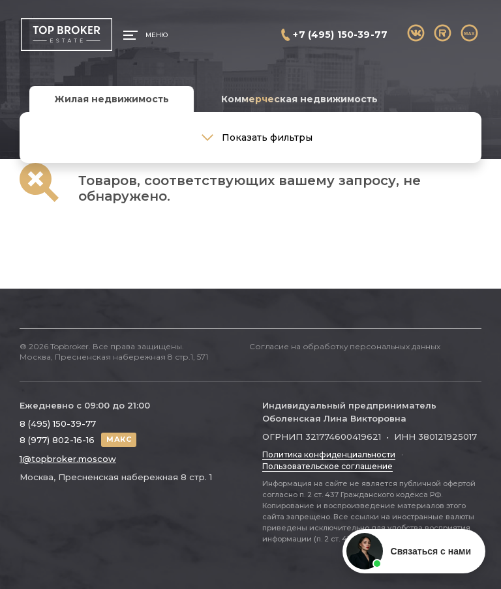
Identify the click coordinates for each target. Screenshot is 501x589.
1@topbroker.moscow (68, 458)
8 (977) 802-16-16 (57, 440)
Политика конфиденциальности (328, 454)
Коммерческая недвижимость (299, 99)
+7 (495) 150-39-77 (340, 34)
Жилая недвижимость (111, 99)
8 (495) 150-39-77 (58, 423)
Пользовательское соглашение (327, 466)
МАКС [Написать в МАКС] (118, 439)
